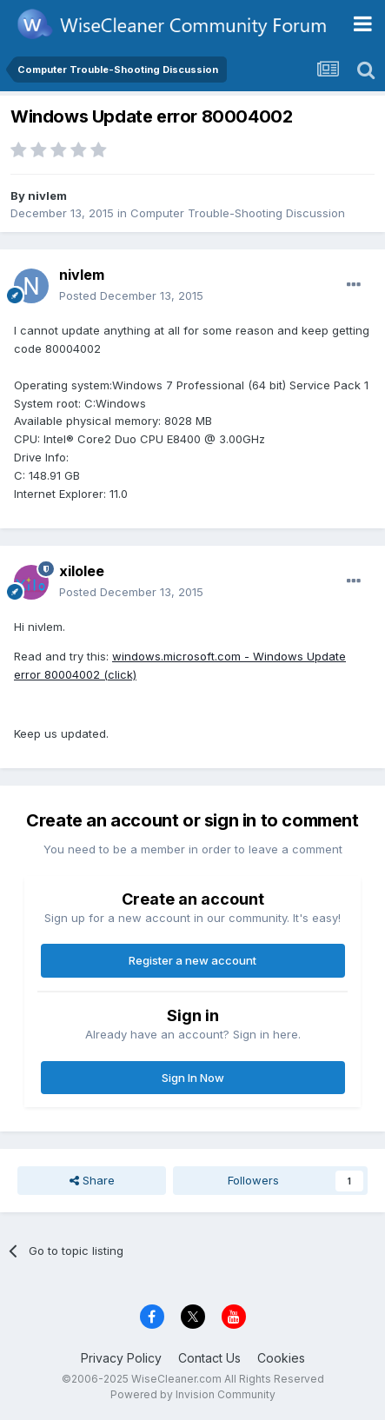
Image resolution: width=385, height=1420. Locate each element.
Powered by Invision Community (192, 1394)
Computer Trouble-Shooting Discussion (237, 213)
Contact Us (209, 1357)
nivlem (47, 195)
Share (92, 1180)
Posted (131, 295)
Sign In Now (193, 1078)
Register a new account (192, 960)
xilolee (81, 571)
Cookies (281, 1357)
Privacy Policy (121, 1357)
